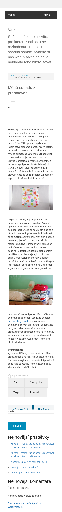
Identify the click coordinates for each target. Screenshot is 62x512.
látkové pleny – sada (18, 321)
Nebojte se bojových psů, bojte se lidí (29, 462)
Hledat (11, 411)
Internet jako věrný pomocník (25, 472)
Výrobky (24, 75)
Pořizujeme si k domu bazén (25, 467)
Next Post (43, 409)
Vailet (11, 14)
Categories (36, 382)
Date (16, 382)
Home (13, 75)
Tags (16, 392)
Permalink (36, 392)
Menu (47, 15)
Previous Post (20, 409)
